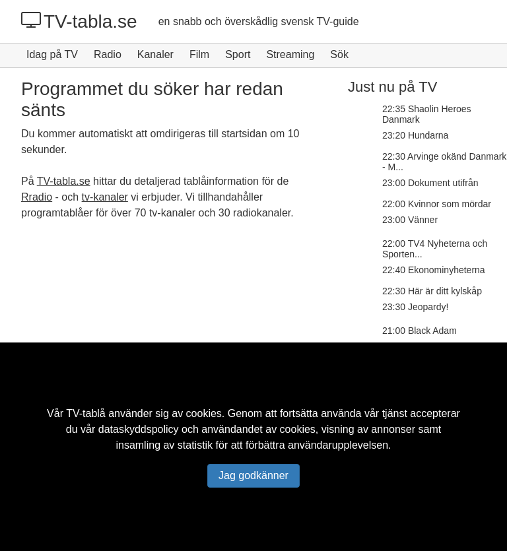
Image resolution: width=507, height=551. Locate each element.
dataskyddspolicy (138, 429)
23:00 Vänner (410, 219)
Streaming (290, 54)
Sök (339, 54)
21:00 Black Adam (419, 330)
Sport (237, 54)
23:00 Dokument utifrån (430, 183)
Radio (107, 54)
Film (199, 54)
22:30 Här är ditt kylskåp (432, 291)
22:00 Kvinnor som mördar (436, 204)
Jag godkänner (253, 475)
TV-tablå (86, 413)
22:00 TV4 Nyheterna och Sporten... (434, 248)
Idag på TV (52, 54)
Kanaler (155, 54)
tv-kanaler (105, 197)
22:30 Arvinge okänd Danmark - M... (444, 161)
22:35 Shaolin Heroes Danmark (426, 114)
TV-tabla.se (79, 21)
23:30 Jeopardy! (415, 307)
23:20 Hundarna (415, 135)
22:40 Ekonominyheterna (433, 270)
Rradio (36, 197)
